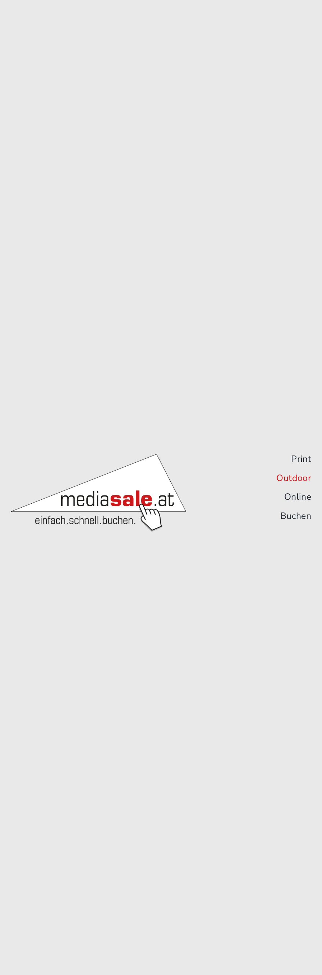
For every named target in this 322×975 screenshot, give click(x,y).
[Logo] (98, 457)
